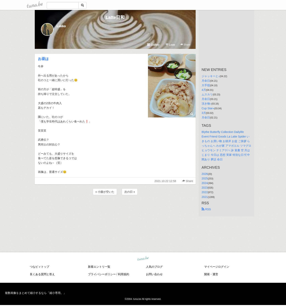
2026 (205, 173)
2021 (205, 197)
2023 (205, 187)
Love (170, 44)
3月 (204, 112)
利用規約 (123, 274)
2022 (205, 192)
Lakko (61, 26)
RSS (206, 209)
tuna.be (143, 258)
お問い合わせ (154, 274)
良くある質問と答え (42, 274)
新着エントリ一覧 (99, 266)
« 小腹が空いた (104, 191)
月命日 (206, 80)
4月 (204, 89)
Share (185, 44)
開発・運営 (211, 274)
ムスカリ (207, 94)
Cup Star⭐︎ (208, 108)
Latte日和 (115, 17)
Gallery (153, 44)
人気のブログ (154, 266)
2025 (205, 178)
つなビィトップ (39, 266)
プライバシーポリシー (102, 274)
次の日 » (129, 191)
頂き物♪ (206, 103)
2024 (205, 183)
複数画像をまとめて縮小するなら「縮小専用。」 (35, 292)
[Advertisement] (115, 207)
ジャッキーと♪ (211, 76)
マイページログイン (216, 266)
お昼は (43, 59)
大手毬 (206, 85)
